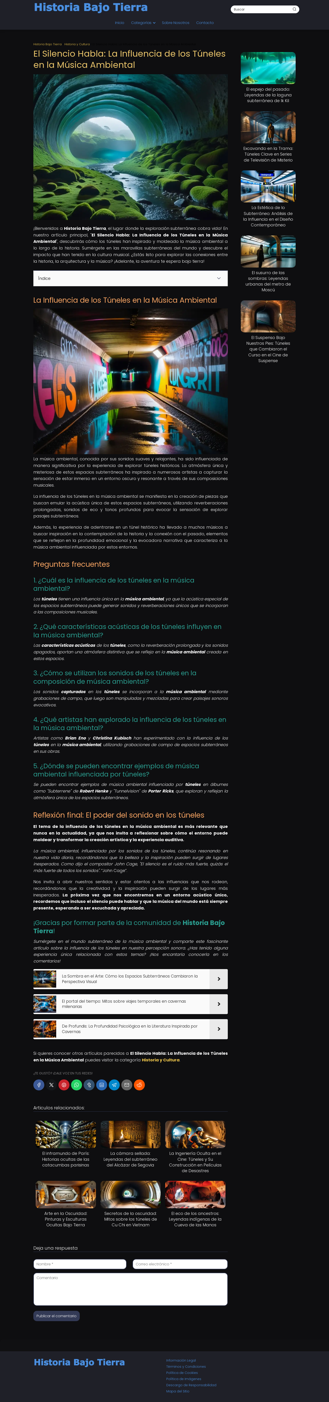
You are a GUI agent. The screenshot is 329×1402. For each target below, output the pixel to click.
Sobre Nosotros (175, 22)
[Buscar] (294, 9)
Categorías (141, 22)
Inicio (119, 22)
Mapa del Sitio (177, 1391)
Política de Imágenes (183, 1379)
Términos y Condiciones (186, 1366)
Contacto (205, 22)
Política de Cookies (182, 1372)
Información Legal (181, 1360)
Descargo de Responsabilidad (191, 1385)
